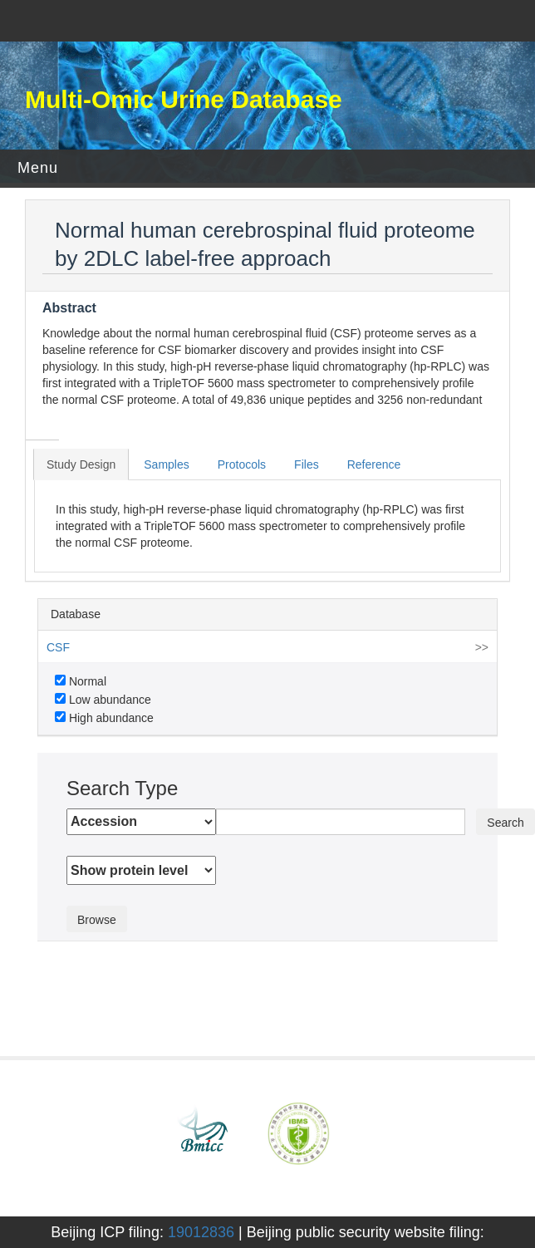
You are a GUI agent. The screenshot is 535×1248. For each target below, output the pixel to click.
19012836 (201, 1232)
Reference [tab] (374, 464)
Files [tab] (306, 464)
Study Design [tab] (81, 464)
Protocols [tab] (242, 464)
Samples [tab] (166, 464)
